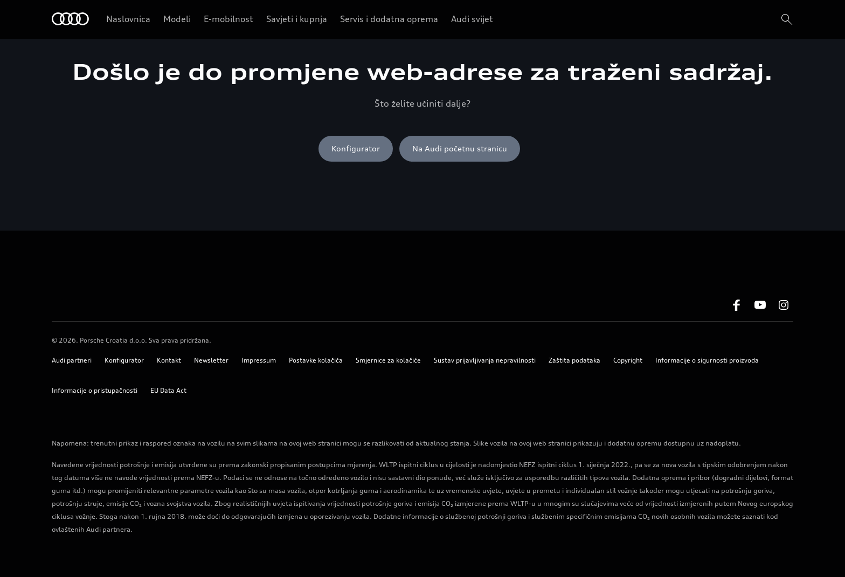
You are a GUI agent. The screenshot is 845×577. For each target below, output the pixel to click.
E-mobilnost (228, 18)
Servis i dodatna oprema (389, 18)
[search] (785, 19)
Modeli (177, 18)
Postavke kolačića (316, 360)
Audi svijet (472, 18)
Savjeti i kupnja (296, 18)
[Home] (70, 19)
